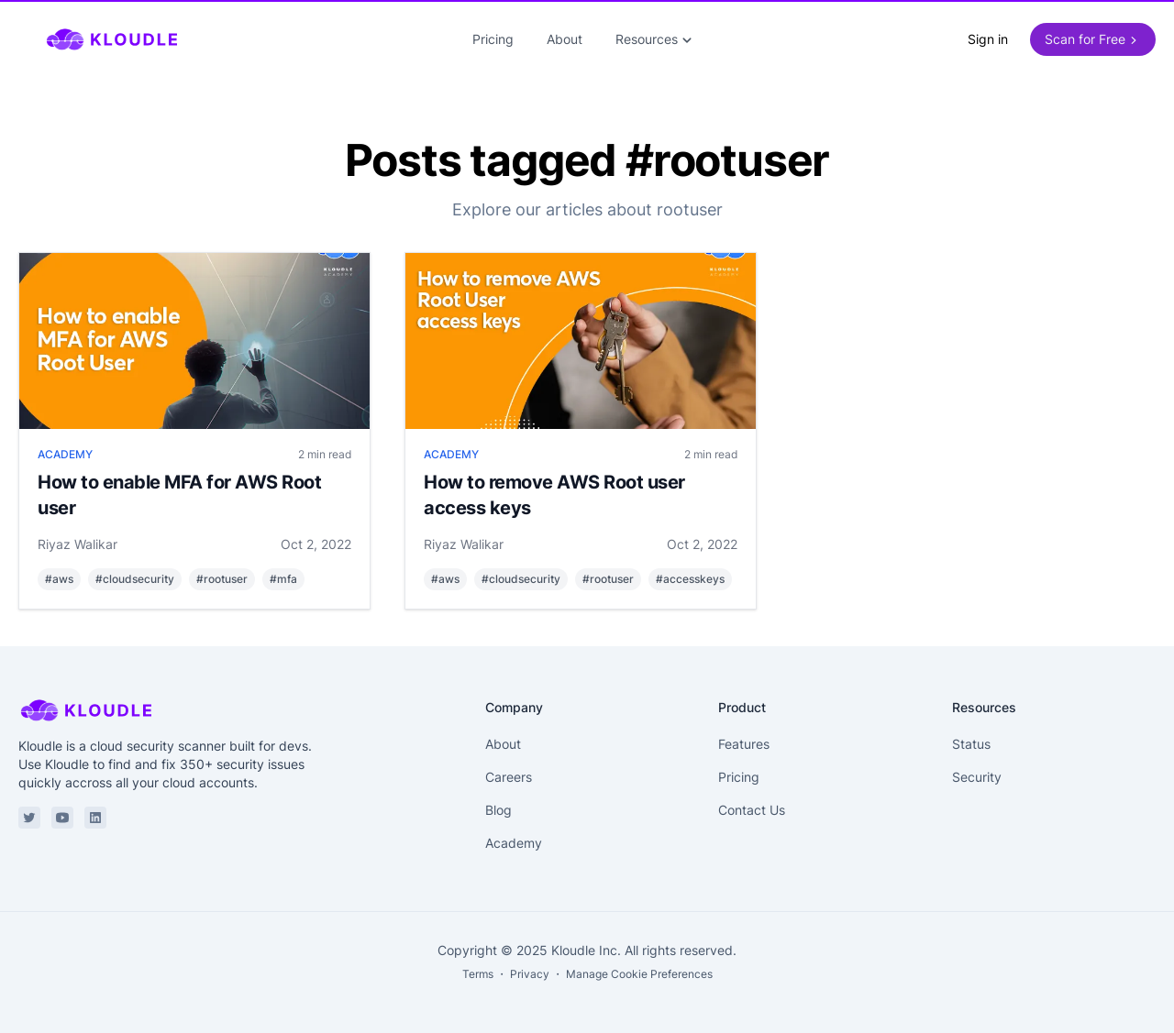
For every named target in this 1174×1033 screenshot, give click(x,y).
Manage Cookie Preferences (639, 974)
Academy (513, 843)
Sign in (988, 39)
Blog (498, 810)
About (564, 39)
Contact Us (751, 810)
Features (744, 744)
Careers (508, 777)
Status (971, 744)
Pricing (493, 39)
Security (977, 777)
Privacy (529, 974)
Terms (477, 974)
